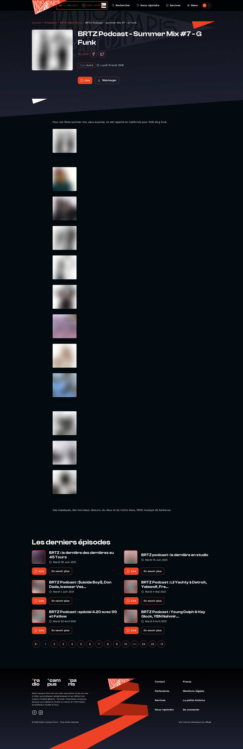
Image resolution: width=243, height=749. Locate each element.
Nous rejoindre (148, 5)
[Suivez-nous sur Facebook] (34, 713)
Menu (192, 5)
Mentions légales (195, 690)
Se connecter (193, 709)
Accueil (36, 22)
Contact (161, 681)
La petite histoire (195, 700)
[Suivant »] (161, 644)
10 (125, 644)
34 (143, 644)
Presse (189, 681)
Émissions (50, 22)
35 (152, 644)
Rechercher (121, 5)
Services (173, 5)
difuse (208, 722)
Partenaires (164, 690)
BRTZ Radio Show (71, 22)
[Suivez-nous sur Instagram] (40, 713)
